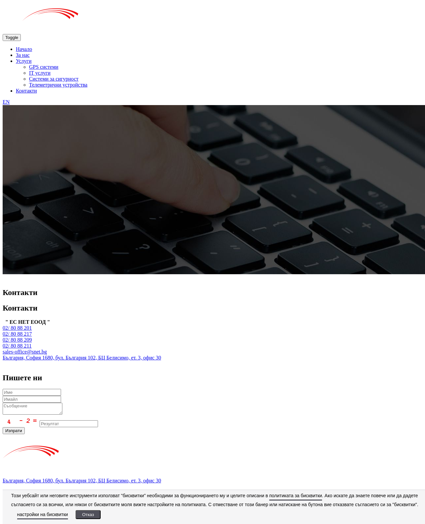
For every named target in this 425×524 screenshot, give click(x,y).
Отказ (88, 514)
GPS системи (43, 67)
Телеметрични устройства (58, 85)
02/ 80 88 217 (17, 334)
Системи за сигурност (54, 79)
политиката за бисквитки (295, 495)
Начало (24, 49)
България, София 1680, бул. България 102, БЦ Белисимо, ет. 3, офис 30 (82, 357)
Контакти (26, 91)
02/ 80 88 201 (17, 328)
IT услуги (39, 73)
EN (6, 102)
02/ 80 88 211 (17, 346)
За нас (23, 55)
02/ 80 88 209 (17, 340)
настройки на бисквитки (42, 514)
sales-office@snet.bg (25, 352)
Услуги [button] (24, 61)
